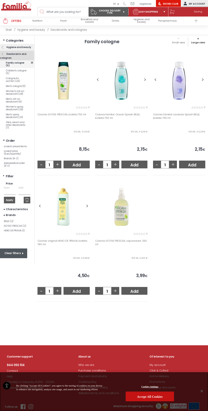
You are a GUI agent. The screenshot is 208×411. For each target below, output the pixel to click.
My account (193, 3)
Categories (14, 40)
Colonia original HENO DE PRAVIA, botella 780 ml (62, 242)
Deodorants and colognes (13, 55)
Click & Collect (159, 371)
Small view (178, 42)
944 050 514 (126, 3)
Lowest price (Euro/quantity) (12, 152)
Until (20, 187)
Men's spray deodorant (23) (14, 116)
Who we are (86, 365)
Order (10, 140)
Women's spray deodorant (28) (14, 108)
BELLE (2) (8, 221)
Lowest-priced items (15, 146)
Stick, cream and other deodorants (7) (15, 125)
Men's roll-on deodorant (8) (14, 100)
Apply (9, 200)
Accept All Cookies (150, 396)
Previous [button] (97, 79)
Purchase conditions (92, 371)
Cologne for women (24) (13, 80)
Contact (12, 371)
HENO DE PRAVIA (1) (14, 230)
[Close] (202, 391)
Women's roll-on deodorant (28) (15, 92)
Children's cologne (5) (16, 72)
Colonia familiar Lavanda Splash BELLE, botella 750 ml (176, 116)
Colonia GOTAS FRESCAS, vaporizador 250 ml (121, 242)
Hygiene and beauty (18, 47)
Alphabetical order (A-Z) (14, 164)
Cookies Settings (149, 386)
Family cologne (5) (15, 64)
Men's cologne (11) (15, 86)
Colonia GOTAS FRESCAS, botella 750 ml (61, 114)
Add (76, 165)
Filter (10, 176)
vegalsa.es (145, 3)
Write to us (134, 3)
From (7, 187)
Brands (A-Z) (11, 158)
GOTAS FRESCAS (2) (15, 225)
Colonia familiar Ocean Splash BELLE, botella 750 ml (117, 116)
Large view (198, 42)
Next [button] (145, 79)
